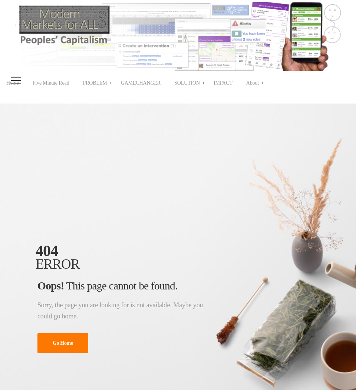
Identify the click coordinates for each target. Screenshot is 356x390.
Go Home (63, 343)
